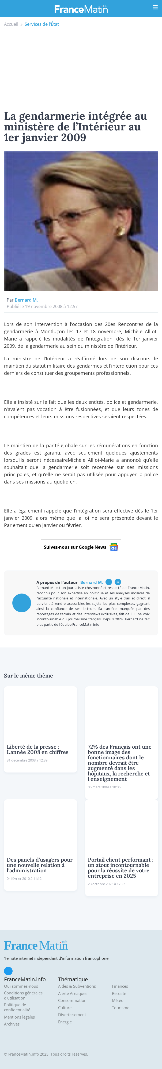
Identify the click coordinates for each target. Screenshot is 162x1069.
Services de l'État (42, 24)
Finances (120, 986)
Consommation (72, 1000)
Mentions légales (19, 1017)
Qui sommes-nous (21, 986)
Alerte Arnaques (72, 993)
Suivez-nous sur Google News (81, 547)
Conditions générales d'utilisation (23, 995)
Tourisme (120, 1007)
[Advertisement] (81, 67)
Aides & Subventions (77, 986)
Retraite (119, 993)
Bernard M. (26, 300)
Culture (64, 1007)
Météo (117, 1000)
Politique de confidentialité (17, 1007)
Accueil (11, 24)
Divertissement (72, 1014)
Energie (65, 1021)
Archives (12, 1024)
